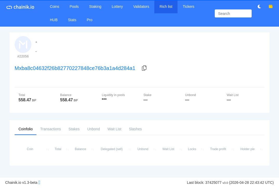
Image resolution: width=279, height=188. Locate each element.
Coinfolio (25, 128)
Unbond (93, 128)
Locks (192, 149)
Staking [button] (95, 6)
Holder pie (247, 149)
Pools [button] (74, 6)
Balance (80, 149)
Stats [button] (72, 20)
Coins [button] (54, 6)
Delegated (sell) (112, 149)
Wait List (114, 128)
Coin (30, 149)
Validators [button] (141, 6)
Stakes (74, 128)
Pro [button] (89, 20)
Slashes (135, 128)
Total (58, 149)
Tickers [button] (188, 6)
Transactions (50, 128)
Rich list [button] (166, 6)
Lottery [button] (117, 6)
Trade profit (218, 149)
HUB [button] (54, 20)
